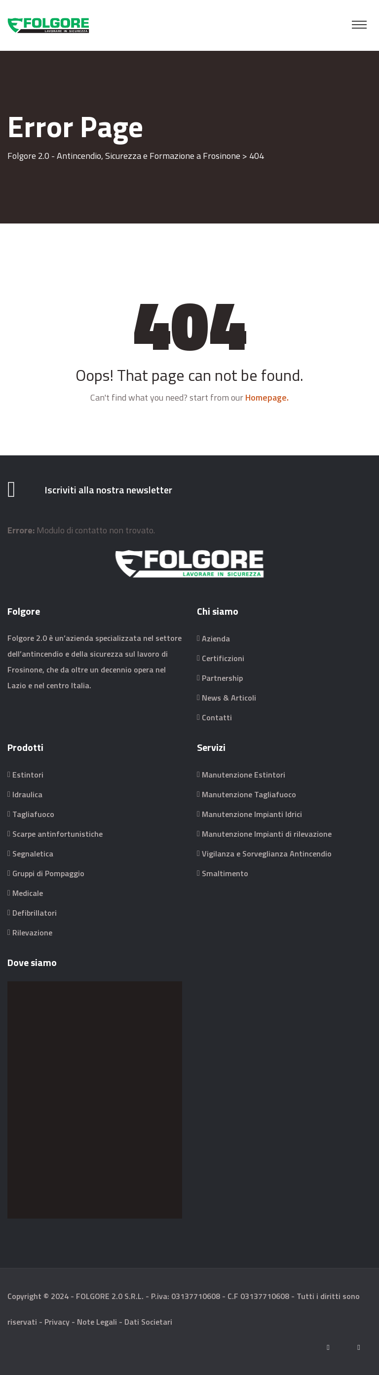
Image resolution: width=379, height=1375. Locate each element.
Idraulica (27, 794)
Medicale (27, 893)
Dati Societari (148, 1322)
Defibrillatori (34, 913)
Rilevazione (32, 932)
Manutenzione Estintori (243, 774)
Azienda (216, 638)
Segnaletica (32, 853)
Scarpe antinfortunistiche (57, 834)
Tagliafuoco (33, 814)
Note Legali (97, 1322)
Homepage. (267, 397)
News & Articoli (229, 698)
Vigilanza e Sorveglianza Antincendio (267, 853)
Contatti (217, 717)
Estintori (27, 774)
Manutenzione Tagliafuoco (249, 794)
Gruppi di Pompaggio (48, 873)
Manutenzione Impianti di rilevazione (267, 834)
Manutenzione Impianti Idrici (252, 814)
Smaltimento (225, 873)
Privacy (57, 1322)
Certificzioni (223, 658)
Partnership (222, 678)
